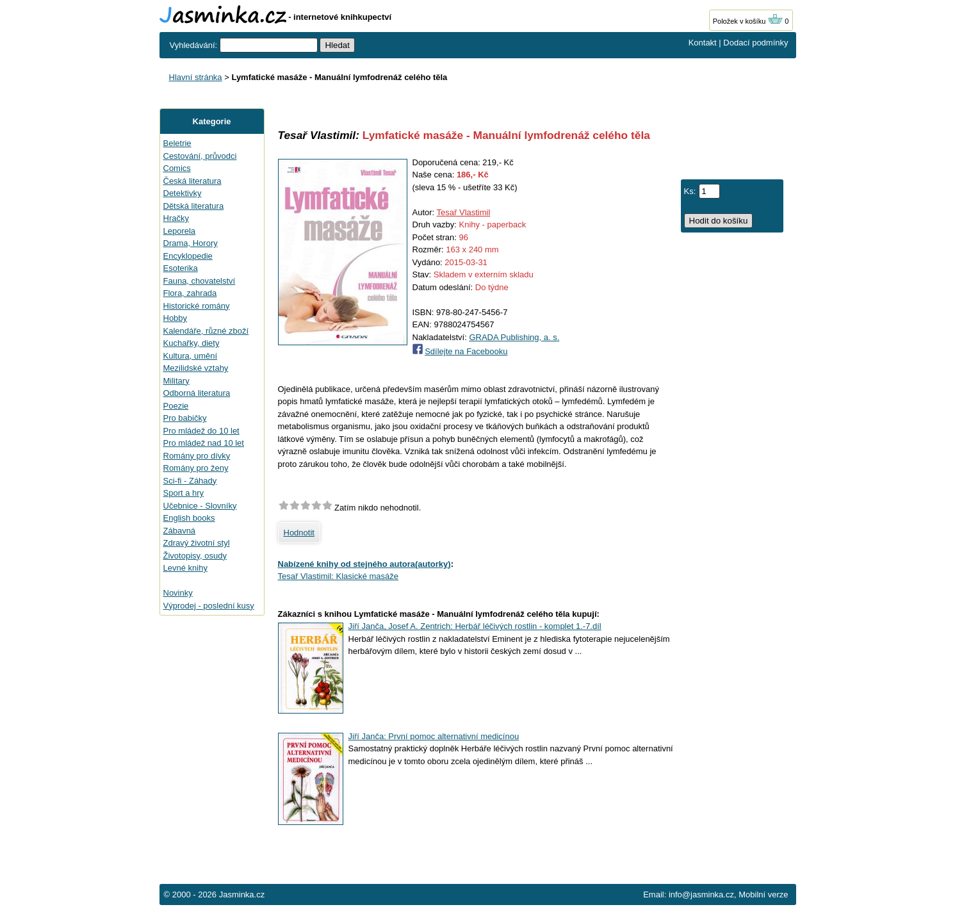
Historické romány (196, 306)
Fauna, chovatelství (199, 281)
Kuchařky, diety (191, 343)
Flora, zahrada (190, 293)
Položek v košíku (748, 21)
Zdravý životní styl (196, 543)
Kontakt (703, 42)
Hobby (175, 318)
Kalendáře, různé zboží (206, 331)
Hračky (176, 218)
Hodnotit (299, 532)
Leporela (179, 231)
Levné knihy (185, 568)
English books (189, 518)
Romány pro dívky (197, 456)
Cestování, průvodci (200, 156)
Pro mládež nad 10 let (203, 443)
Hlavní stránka (195, 77)
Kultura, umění (190, 356)
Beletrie (177, 143)
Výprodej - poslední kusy (208, 605)
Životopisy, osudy (195, 555)
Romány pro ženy (196, 468)
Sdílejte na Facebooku (466, 351)
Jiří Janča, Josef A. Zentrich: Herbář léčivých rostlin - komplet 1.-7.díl (474, 626)
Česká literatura (192, 181)
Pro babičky (185, 418)
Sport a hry (183, 493)
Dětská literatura (193, 206)
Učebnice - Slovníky (200, 506)
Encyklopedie (188, 256)
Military (176, 381)
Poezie (176, 406)
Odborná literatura (197, 393)
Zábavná (179, 530)
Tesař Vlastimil (464, 212)
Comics (177, 168)
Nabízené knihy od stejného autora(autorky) (364, 564)
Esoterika (180, 268)
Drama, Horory (190, 243)
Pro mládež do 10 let (201, 431)
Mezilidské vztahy (196, 368)
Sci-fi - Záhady (190, 481)
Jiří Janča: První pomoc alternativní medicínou (433, 736)
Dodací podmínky (755, 42)
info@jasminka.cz (701, 894)
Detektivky (182, 193)
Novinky (178, 593)
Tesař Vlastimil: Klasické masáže (338, 576)
